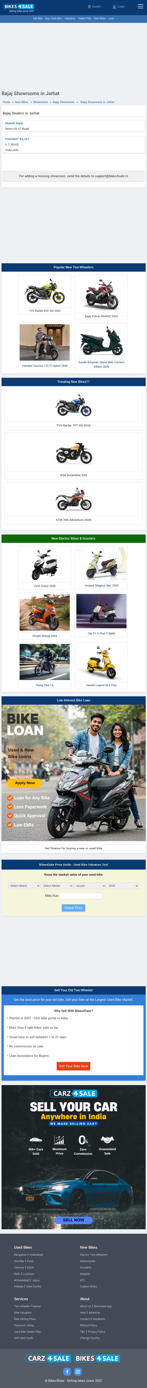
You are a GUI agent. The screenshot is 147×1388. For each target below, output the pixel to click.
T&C (82, 1332)
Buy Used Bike (53, 18)
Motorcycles (87, 1261)
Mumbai (19, 1261)
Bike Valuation (23, 1313)
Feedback (99, 1319)
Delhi (17, 1274)
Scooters (85, 1268)
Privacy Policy (96, 1332)
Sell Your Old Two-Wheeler (73, 990)
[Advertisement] (73, 56)
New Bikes (100, 18)
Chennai (19, 1268)
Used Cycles (33, 1286)
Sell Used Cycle (23, 1338)
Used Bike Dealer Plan (27, 1332)
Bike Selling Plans (25, 1319)
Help (83, 1313)
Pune (30, 1261)
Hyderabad (36, 1255)
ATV (82, 1280)
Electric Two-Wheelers (94, 1255)
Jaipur (36, 1280)
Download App (103, 1306)
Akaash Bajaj (14, 123)
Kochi (30, 1268)
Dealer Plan (84, 18)
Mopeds (85, 1274)
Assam (94, 7)
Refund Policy (88, 1325)
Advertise (94, 1313)
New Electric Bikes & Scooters (73, 538)
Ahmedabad (21, 1280)
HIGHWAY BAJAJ (17, 139)
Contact (85, 1319)
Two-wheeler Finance (27, 1306)
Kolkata (18, 1286)
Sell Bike (38, 18)
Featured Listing (24, 1325)
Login (119, 7)
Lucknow (28, 1274)
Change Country (90, 1338)
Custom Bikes (88, 1286)
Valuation (69, 18)
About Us (85, 1306)
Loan (111, 18)
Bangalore (20, 1255)
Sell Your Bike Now (73, 1066)
